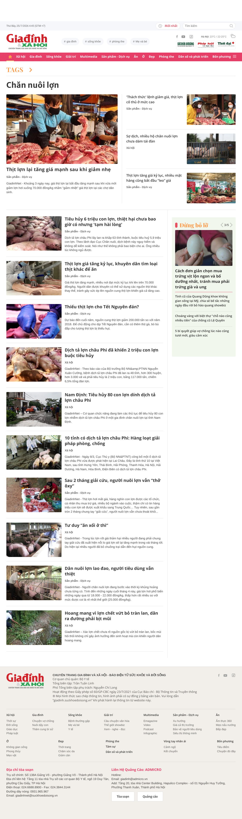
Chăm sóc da (66, 751)
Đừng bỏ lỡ (194, 225)
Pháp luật (12, 733)
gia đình (71, 41)
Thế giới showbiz (114, 725)
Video (147, 725)
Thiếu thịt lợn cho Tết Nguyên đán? (102, 307)
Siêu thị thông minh (185, 733)
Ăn (136, 57)
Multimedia (88, 57)
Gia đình (36, 57)
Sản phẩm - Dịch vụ (115, 57)
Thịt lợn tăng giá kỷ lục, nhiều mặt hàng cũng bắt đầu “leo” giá (154, 178)
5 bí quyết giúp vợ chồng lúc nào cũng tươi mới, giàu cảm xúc (202, 333)
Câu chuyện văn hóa (116, 721)
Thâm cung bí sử (42, 729)
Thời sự (11, 721)
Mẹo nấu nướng (226, 725)
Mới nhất (168, 26)
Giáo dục (12, 729)
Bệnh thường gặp (79, 721)
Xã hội (20, 57)
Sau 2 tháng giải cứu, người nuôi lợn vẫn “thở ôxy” (112, 483)
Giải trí (71, 57)
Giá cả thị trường (183, 725)
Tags (19, 69)
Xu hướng (179, 721)
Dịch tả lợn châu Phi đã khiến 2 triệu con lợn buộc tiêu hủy (111, 352)
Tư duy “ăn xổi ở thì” (86, 525)
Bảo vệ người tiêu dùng (187, 729)
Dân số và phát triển (193, 57)
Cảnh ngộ (170, 747)
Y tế (70, 729)
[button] (222, 225)
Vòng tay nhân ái (175, 741)
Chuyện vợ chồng (43, 721)
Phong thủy (13, 751)
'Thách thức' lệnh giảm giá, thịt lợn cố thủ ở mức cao (154, 99)
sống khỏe (94, 41)
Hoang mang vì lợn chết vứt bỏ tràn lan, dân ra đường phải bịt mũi (111, 615)
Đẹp (152, 57)
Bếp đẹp (221, 729)
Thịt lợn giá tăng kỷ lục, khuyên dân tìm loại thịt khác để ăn (111, 266)
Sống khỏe (54, 57)
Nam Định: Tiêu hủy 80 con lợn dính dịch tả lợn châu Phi (110, 397)
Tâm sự (110, 746)
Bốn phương (221, 57)
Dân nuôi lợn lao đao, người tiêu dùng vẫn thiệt (109, 571)
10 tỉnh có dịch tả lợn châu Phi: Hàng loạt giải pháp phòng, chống (112, 440)
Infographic (150, 733)
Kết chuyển (170, 751)
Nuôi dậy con (40, 725)
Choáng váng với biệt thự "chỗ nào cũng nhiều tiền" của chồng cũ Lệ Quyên (203, 318)
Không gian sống (16, 747)
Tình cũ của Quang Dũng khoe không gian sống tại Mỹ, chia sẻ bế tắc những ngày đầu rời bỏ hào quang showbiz (202, 300)
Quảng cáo (150, 796)
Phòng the (166, 57)
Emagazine (150, 721)
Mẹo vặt (11, 755)
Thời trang (64, 747)
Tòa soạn (123, 796)
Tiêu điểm (223, 747)
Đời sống (12, 725)
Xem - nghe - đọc (114, 729)
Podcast (148, 729)
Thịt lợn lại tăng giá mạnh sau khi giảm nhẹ (58, 169)
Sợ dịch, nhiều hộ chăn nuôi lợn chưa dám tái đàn (152, 139)
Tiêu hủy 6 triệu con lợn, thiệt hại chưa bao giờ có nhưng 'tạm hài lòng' (110, 221)
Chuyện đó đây (226, 751)
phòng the (118, 41)
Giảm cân (64, 755)
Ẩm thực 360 (224, 721)
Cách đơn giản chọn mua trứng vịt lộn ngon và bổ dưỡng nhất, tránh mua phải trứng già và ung (202, 279)
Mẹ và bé (141, 41)
